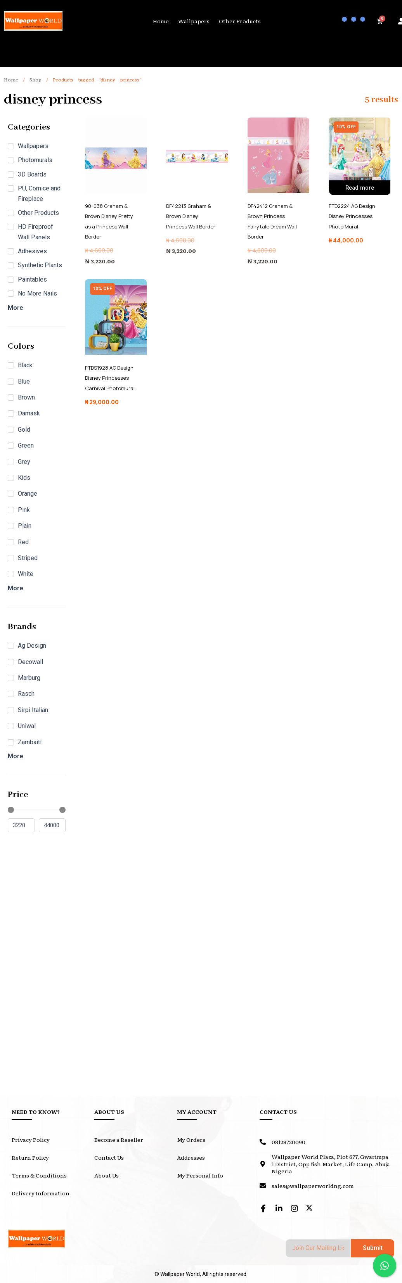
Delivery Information (40, 1193)
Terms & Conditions (39, 1175)
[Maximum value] (52, 825)
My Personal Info (200, 1175)
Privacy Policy (31, 1139)
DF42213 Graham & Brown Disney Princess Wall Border (192, 216)
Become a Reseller (118, 1139)
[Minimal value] (37, 810)
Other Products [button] (240, 21)
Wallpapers (194, 21)
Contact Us (109, 1157)
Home (161, 21)
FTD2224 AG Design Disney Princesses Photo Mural (355, 216)
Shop (35, 79)
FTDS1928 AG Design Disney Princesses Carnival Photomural (112, 378)
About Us (106, 1175)
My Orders (191, 1139)
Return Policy (30, 1157)
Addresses (191, 1157)
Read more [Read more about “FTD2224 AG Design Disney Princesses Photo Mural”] (359, 189)
